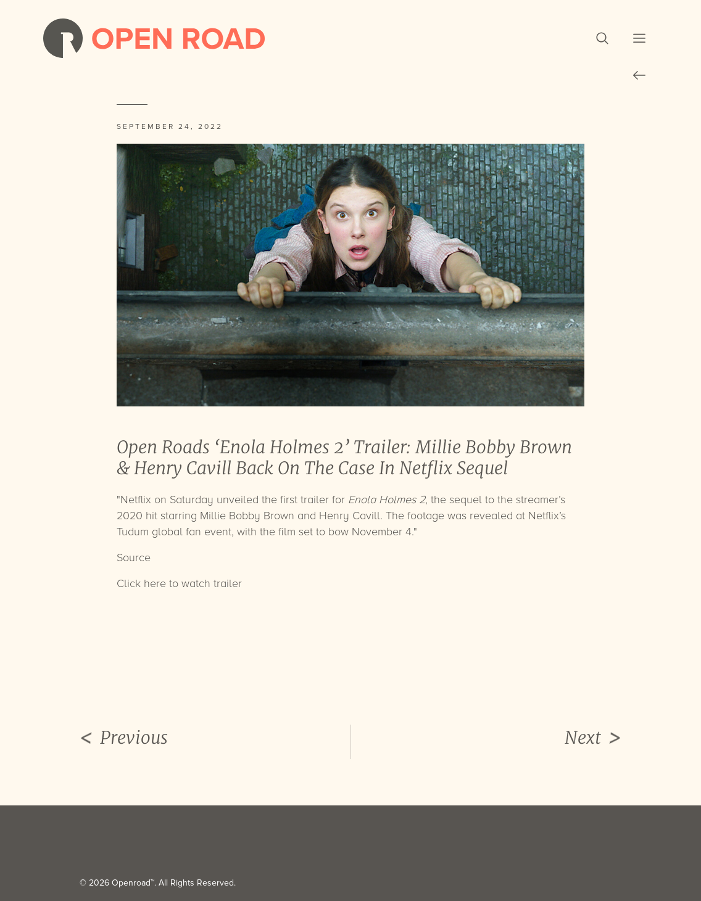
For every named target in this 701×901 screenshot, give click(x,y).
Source (134, 557)
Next (593, 738)
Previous (124, 738)
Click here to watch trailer (179, 583)
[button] (602, 38)
